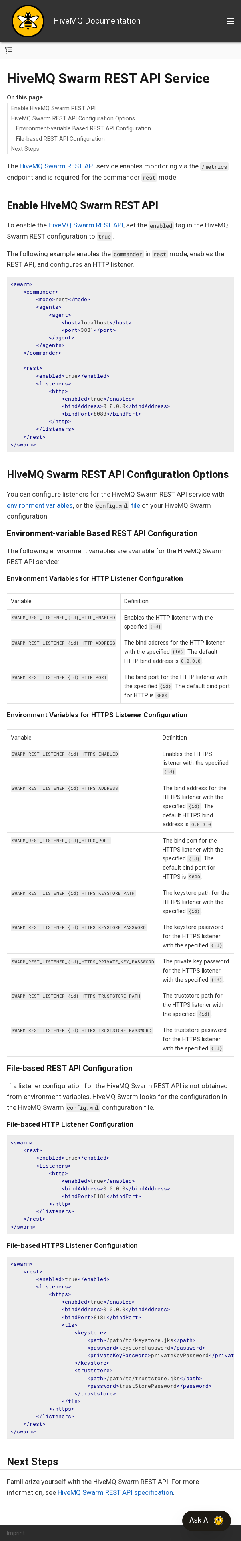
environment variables (40, 505)
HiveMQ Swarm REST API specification (115, 1492)
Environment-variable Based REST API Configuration (83, 128)
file (117, 505)
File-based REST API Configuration (60, 139)
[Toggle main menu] (231, 21)
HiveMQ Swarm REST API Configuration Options (73, 118)
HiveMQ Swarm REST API (57, 166)
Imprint (16, 1533)
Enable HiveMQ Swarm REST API (53, 108)
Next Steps (25, 149)
